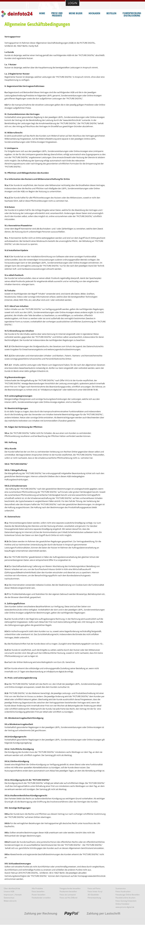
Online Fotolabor (122, 904)
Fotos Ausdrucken (123, 891)
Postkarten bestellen (68, 891)
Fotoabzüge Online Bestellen (128, 895)
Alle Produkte (37, 888)
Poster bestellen (38, 895)
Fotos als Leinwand (68, 895)
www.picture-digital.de (125, 907)
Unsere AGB (9, 891)
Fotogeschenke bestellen (70, 888)
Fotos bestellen (38, 891)
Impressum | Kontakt (13, 895)
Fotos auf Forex (94, 888)
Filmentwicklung (94, 898)
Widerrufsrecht (10, 901)
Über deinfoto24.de (12, 888)
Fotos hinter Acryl (95, 891)
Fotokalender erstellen (41, 898)
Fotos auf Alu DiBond (68, 898)
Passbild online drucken (125, 898)
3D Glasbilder (93, 895)
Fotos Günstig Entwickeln (126, 901)
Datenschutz (9, 898)
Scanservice (121, 888)
